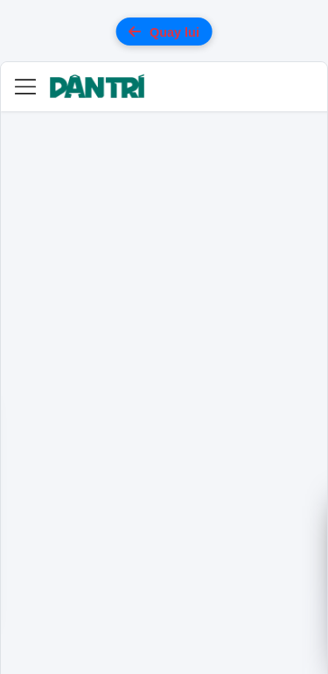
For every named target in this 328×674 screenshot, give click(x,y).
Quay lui (164, 32)
